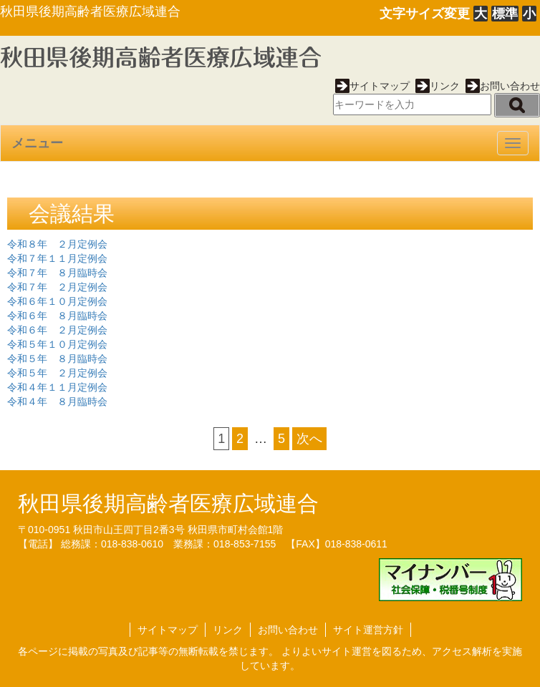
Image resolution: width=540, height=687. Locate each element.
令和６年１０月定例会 (57, 301)
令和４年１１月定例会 (57, 387)
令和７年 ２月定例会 (57, 287)
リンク (437, 86)
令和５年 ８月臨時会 (57, 358)
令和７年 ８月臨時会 (57, 272)
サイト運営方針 (368, 629)
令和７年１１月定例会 (57, 258)
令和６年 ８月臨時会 (57, 315)
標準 (505, 13)
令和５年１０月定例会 (57, 344)
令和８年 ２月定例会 (57, 244)
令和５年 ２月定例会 (57, 373)
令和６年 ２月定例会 (57, 330)
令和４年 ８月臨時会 (57, 401)
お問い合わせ (503, 86)
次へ (309, 439)
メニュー (37, 143)
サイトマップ (372, 86)
